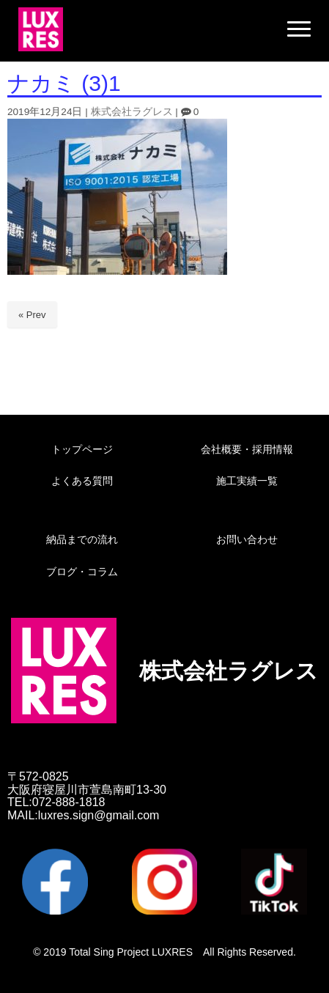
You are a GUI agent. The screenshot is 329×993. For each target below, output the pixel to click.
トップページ (82, 449)
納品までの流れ (82, 539)
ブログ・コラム (82, 571)
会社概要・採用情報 (247, 449)
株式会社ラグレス (132, 111)
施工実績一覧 (247, 481)
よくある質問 (82, 481)
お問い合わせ (247, 539)
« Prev (32, 314)
